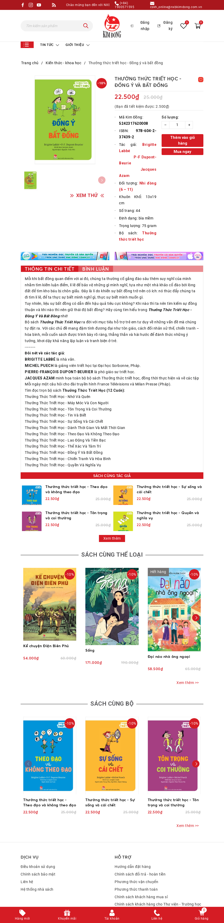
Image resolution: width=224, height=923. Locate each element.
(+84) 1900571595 (124, 5)
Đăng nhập (140, 25)
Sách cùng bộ (112, 704)
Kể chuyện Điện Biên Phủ (46, 646)
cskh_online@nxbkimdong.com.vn (176, 5)
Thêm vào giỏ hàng (182, 140)
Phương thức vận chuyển (136, 883)
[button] (195, 619)
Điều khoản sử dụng (38, 868)
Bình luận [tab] (95, 269)
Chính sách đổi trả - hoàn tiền (140, 875)
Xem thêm (112, 538)
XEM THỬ (87, 196)
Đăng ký (165, 25)
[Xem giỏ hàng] (197, 25)
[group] (65, 119)
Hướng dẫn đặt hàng (133, 868)
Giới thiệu (78, 45)
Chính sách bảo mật (38, 875)
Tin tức (49, 45)
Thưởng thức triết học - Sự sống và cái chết (169, 489)
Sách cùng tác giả (112, 475)
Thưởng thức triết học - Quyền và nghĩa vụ (168, 515)
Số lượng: (170, 117)
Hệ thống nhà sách (37, 891)
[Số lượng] (177, 125)
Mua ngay (182, 151)
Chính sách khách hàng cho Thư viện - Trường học (158, 905)
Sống (90, 650)
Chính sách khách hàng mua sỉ (141, 898)
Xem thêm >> (187, 683)
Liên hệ (27, 883)
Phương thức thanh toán (136, 891)
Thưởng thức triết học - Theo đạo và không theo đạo (76, 489)
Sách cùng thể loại (112, 555)
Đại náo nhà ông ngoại (169, 657)
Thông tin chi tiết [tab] (49, 269)
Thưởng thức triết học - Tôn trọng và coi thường (76, 515)
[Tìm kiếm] (86, 25)
